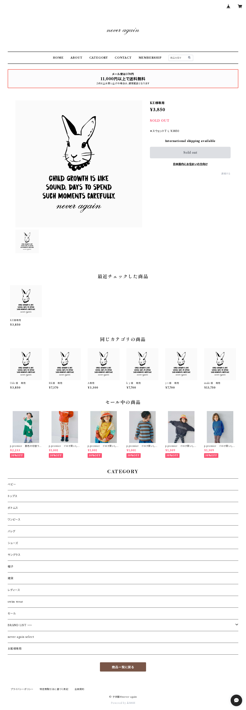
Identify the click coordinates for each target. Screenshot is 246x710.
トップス (12, 496)
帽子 (10, 566)
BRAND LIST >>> (20, 625)
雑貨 (10, 578)
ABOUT (76, 57)
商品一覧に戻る (123, 667)
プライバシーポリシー (22, 689)
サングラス (14, 554)
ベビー (12, 484)
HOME (58, 57)
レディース (14, 590)
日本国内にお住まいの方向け (190, 164)
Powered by (123, 703)
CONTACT (123, 57)
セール (12, 613)
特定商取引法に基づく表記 (54, 689)
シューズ (13, 543)
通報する (226, 173)
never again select (21, 637)
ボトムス (13, 508)
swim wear (15, 601)
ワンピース (14, 519)
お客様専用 (15, 648)
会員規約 (79, 689)
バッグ (11, 531)
